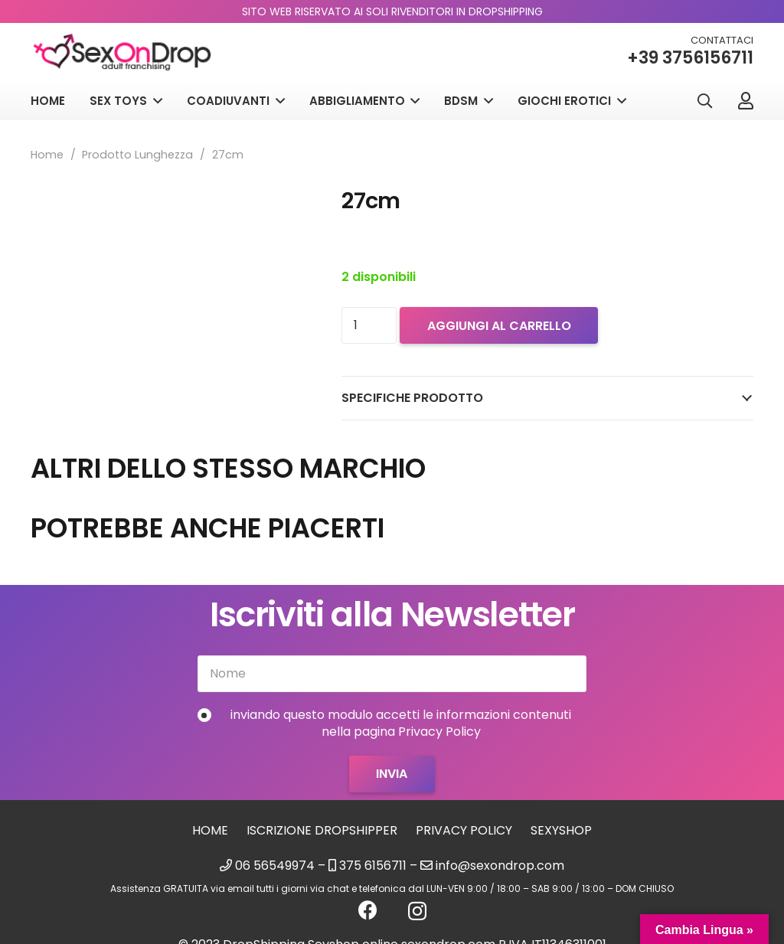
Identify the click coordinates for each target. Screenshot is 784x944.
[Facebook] (367, 910)
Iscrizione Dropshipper (322, 830)
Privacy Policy (464, 830)
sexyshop (561, 830)
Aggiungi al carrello (499, 326)
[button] (704, 104)
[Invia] (391, 774)
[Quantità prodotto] (369, 325)
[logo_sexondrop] (126, 54)
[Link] (745, 102)
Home (47, 154)
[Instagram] (417, 911)
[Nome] (392, 673)
